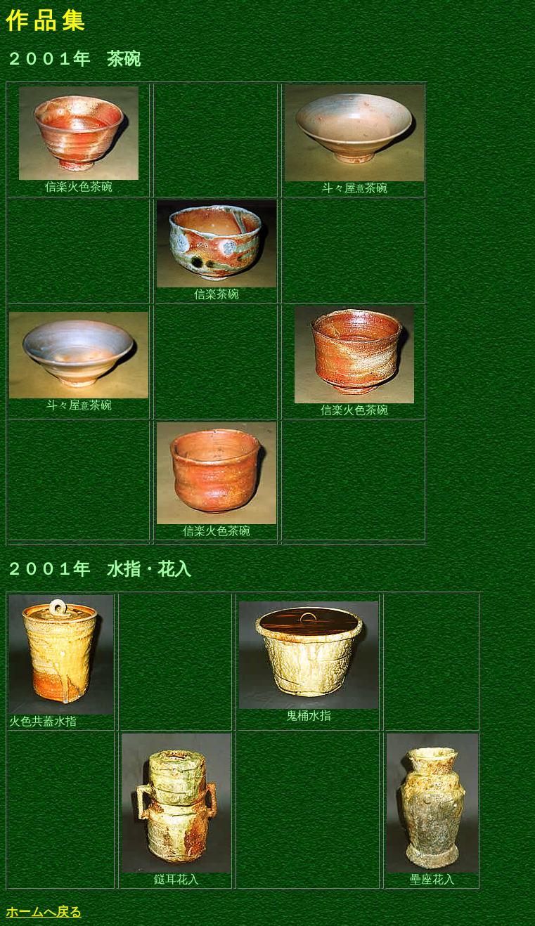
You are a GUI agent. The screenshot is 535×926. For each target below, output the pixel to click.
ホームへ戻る (44, 912)
